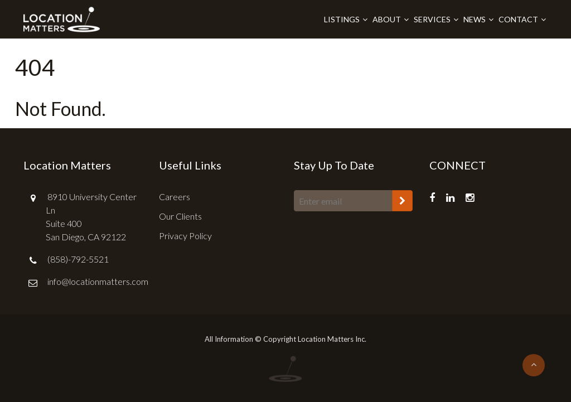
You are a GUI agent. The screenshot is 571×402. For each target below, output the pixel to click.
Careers (174, 196)
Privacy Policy (185, 235)
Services (432, 19)
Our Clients (180, 216)
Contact (518, 19)
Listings (342, 19)
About (386, 19)
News (474, 19)
